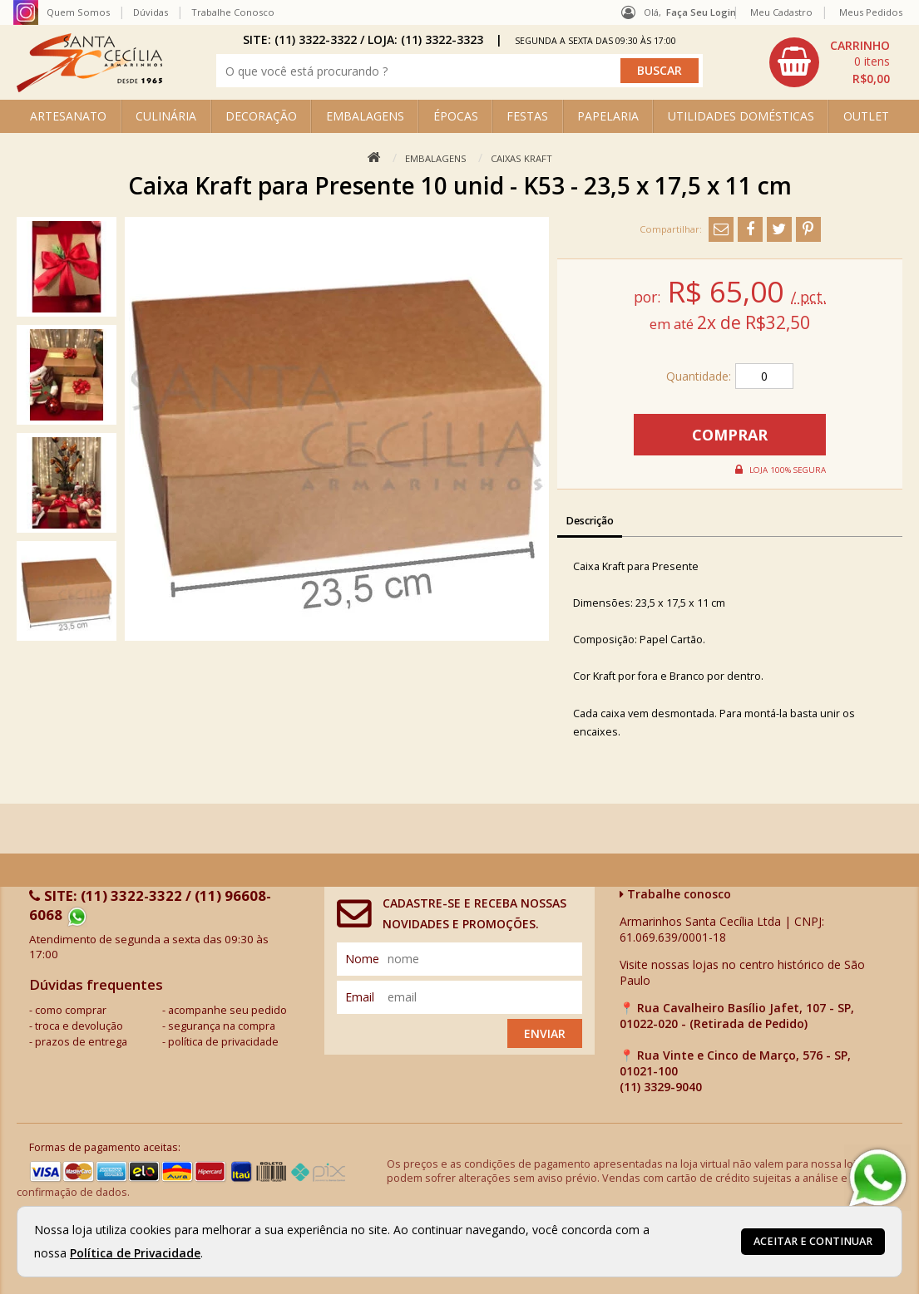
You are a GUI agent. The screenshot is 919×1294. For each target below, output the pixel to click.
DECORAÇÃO (261, 116)
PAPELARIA (608, 116)
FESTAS (527, 116)
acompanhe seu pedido (227, 1010)
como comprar (70, 1010)
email (359, 997)
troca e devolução (79, 1026)
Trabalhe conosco (675, 894)
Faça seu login (701, 12)
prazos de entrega (81, 1042)
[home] (89, 88)
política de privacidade (223, 1042)
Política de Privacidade (135, 1253)
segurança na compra (221, 1026)
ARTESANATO (68, 116)
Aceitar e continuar (812, 1241)
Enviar (545, 1033)
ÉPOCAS (455, 116)
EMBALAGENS (365, 116)
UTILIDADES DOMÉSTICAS (741, 116)
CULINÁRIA (166, 116)
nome (362, 959)
